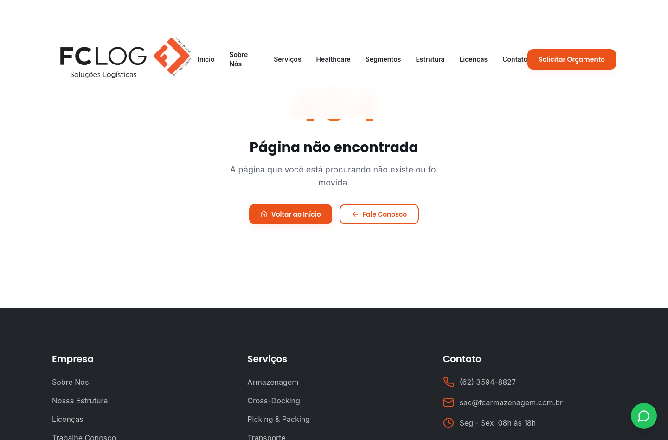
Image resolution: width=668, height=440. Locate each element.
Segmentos (383, 59)
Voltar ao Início (290, 214)
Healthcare (333, 59)
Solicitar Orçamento (572, 59)
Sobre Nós (238, 59)
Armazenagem (272, 382)
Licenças (474, 59)
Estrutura (430, 59)
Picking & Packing (278, 419)
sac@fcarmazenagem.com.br (511, 402)
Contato (514, 59)
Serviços (287, 59)
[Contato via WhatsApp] (644, 416)
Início (206, 59)
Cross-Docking (273, 400)
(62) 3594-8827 (488, 382)
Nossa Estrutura (80, 400)
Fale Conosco (379, 214)
